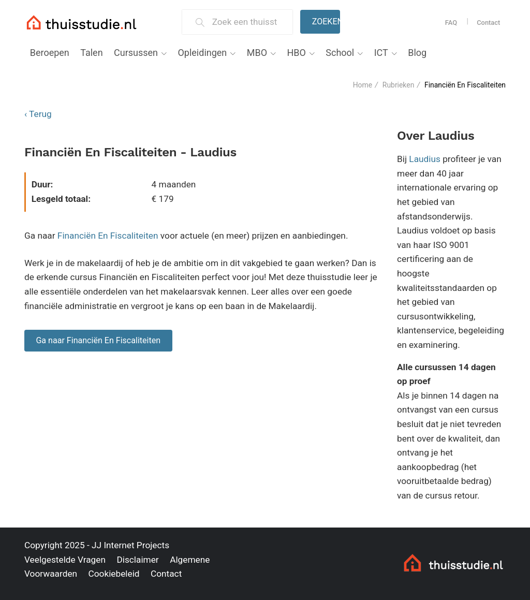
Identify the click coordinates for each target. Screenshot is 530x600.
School (340, 52)
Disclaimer (137, 559)
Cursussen (136, 52)
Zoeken (326, 21)
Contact (488, 22)
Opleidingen (202, 52)
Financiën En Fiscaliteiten (107, 235)
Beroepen (49, 52)
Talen (91, 52)
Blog (417, 52)
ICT (381, 52)
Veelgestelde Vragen (65, 559)
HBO (296, 52)
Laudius (424, 159)
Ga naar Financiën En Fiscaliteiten (98, 340)
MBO (257, 52)
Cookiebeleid (113, 573)
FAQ (451, 22)
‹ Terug (38, 114)
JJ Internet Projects (130, 545)
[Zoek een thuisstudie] (248, 22)
